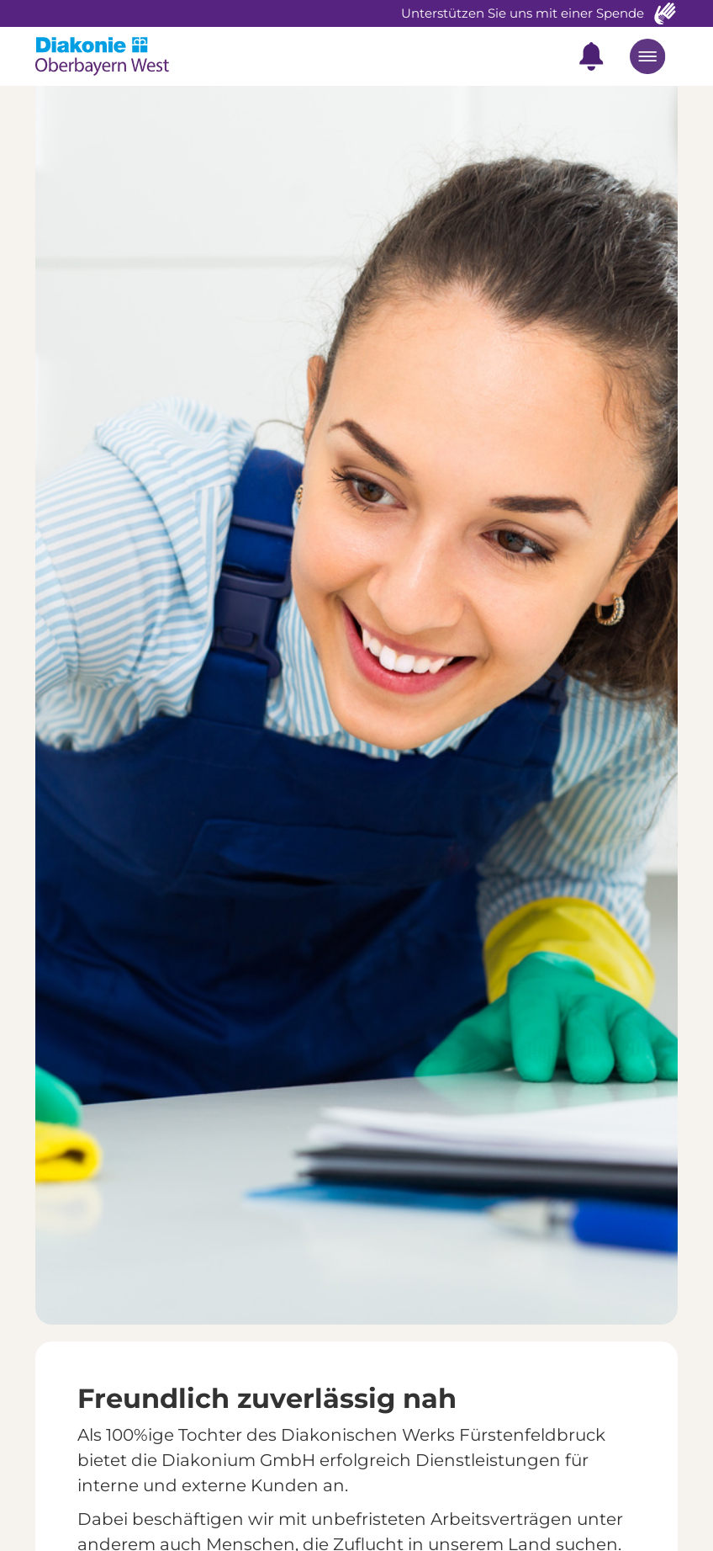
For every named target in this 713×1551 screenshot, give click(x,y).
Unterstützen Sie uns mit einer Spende (522, 13)
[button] (591, 56)
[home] (115, 56)
